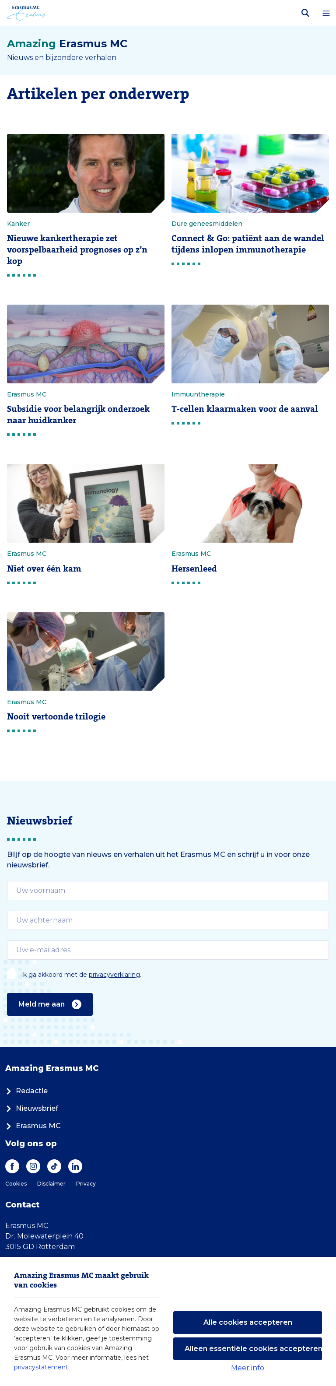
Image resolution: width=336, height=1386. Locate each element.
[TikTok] (54, 1166)
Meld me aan (49, 1004)
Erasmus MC (33, 1126)
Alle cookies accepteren (247, 1322)
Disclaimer (51, 1183)
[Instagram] (33, 1166)
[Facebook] (12, 1166)
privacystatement (41, 1367)
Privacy (86, 1183)
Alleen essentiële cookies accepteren (253, 1348)
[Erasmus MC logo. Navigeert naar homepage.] (26, 13)
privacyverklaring (114, 975)
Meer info (247, 1368)
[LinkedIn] (75, 1166)
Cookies (16, 1183)
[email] (168, 890)
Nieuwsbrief (31, 1108)
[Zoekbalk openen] (305, 13)
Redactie (26, 1091)
